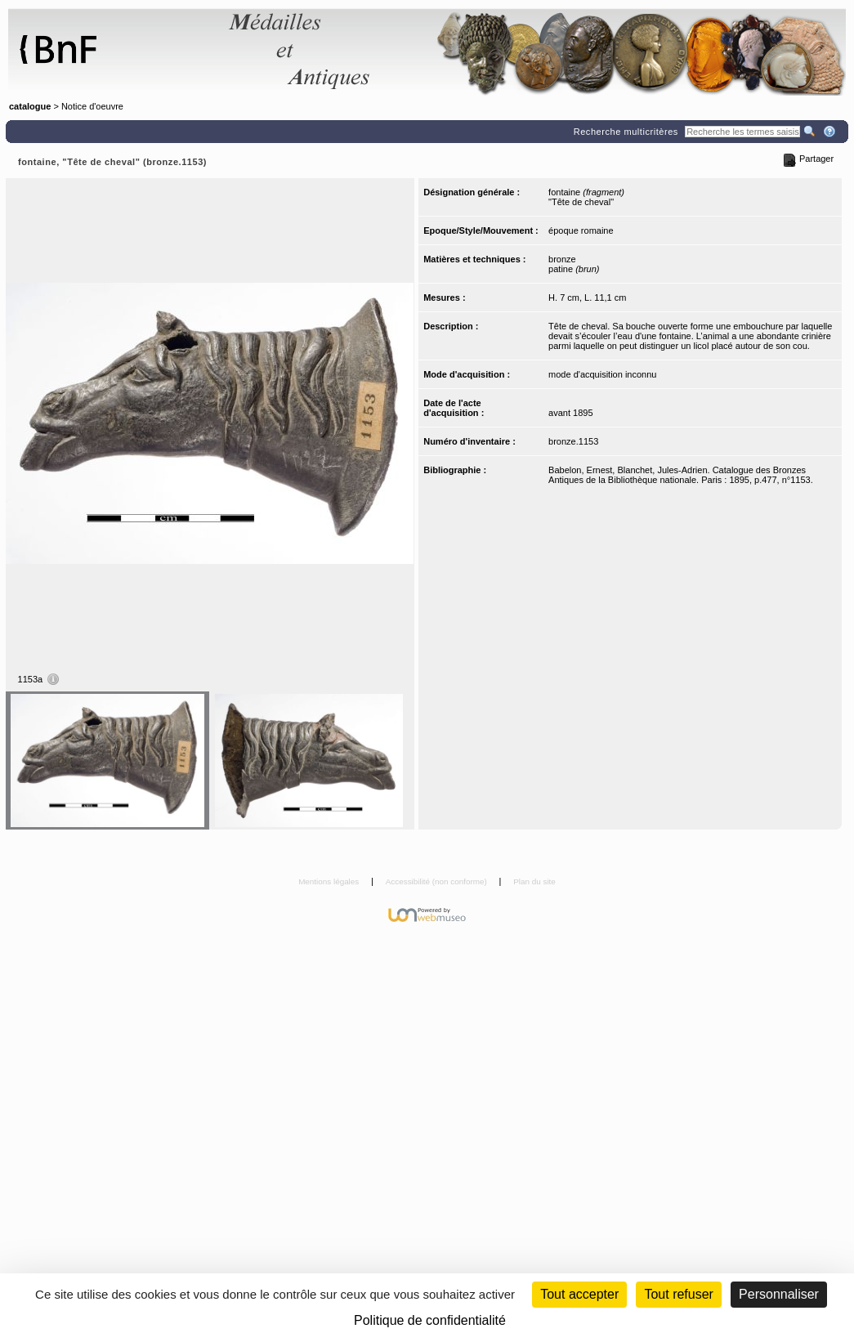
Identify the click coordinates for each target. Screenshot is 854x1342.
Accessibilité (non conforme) (438, 881)
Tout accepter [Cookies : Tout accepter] (579, 1294)
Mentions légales (329, 881)
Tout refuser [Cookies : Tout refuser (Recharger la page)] (678, 1294)
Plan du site (534, 881)
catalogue (30, 106)
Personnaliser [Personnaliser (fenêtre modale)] (779, 1294)
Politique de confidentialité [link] (430, 1320)
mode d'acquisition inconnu (602, 374)
